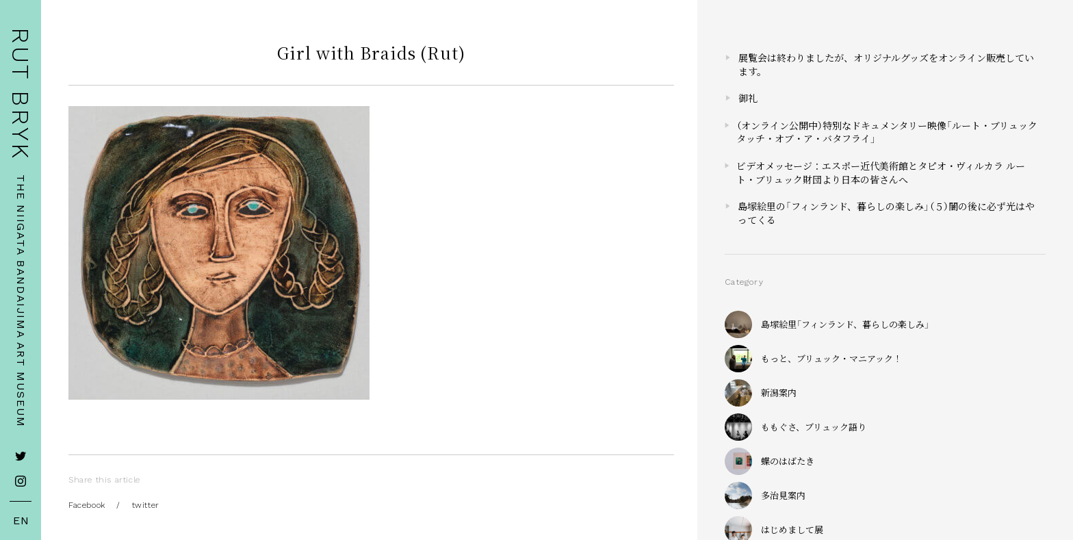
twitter (145, 505)
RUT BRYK (20, 94)
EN (21, 520)
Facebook (86, 505)
